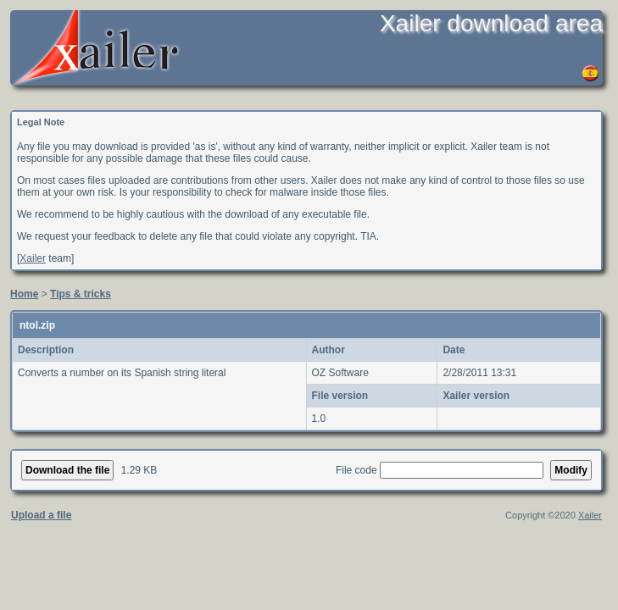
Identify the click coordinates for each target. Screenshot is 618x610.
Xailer (32, 258)
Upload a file (41, 515)
